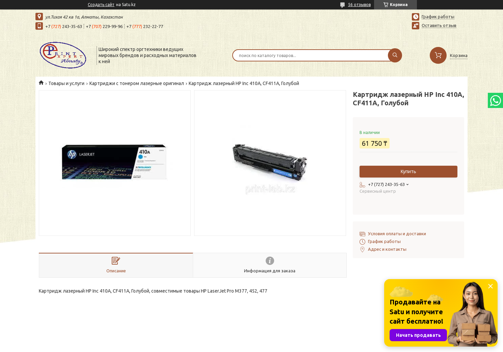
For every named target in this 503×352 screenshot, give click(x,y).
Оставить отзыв (439, 25)
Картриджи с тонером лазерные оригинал (136, 83)
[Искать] (395, 55)
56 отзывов (359, 4)
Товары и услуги (66, 83)
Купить (408, 171)
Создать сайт (101, 4)
